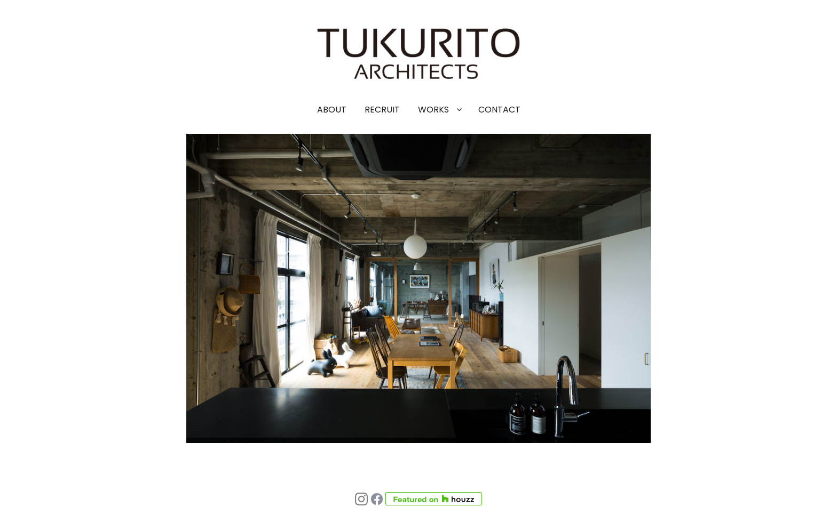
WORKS (433, 109)
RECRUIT (382, 109)
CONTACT (499, 109)
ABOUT (331, 109)
